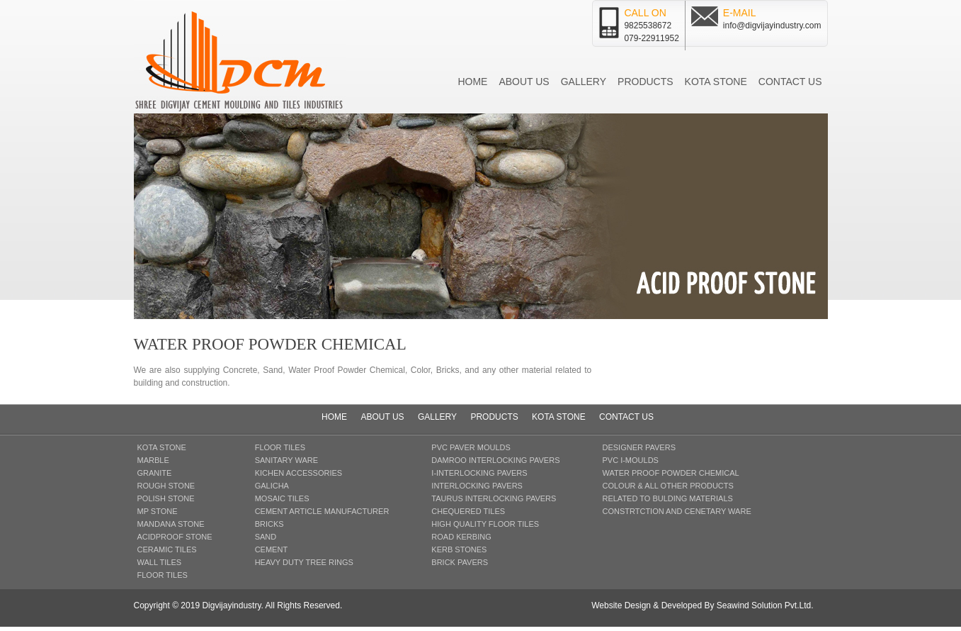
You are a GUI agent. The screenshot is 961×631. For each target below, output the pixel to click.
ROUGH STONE (166, 485)
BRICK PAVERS (459, 562)
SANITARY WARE (286, 460)
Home (472, 81)
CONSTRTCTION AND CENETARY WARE (676, 511)
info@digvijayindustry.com (772, 25)
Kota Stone (716, 81)
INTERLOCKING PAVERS (477, 485)
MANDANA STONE (171, 524)
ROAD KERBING (461, 536)
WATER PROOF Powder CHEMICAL (670, 473)
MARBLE (153, 460)
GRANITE (154, 473)
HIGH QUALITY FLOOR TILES (485, 524)
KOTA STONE (161, 447)
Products (645, 81)
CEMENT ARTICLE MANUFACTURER (322, 511)
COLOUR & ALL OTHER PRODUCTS (667, 485)
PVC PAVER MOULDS (470, 447)
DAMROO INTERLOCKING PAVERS (495, 460)
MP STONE (157, 511)
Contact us (790, 81)
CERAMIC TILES (167, 549)
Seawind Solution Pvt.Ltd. (765, 605)
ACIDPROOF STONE (174, 536)
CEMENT (271, 549)
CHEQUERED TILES (468, 511)
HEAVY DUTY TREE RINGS (304, 562)
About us (524, 81)
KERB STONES (459, 549)
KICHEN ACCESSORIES (298, 473)
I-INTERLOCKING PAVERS (479, 473)
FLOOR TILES (162, 575)
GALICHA (272, 485)
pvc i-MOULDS (630, 460)
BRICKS (269, 524)
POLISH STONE (166, 498)
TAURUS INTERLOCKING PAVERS (493, 498)
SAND (266, 536)
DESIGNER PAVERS (639, 447)
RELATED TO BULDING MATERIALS (667, 498)
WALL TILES (159, 562)
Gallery (583, 81)
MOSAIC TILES (282, 498)
